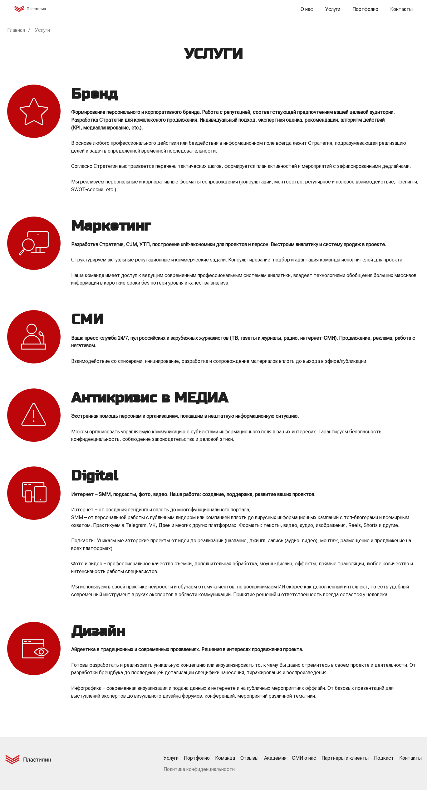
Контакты (401, 9)
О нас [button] (307, 9)
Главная (16, 30)
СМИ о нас (304, 758)
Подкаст (384, 758)
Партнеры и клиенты (345, 758)
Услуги (332, 9)
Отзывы (249, 758)
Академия (275, 758)
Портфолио (365, 9)
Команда (225, 758)
